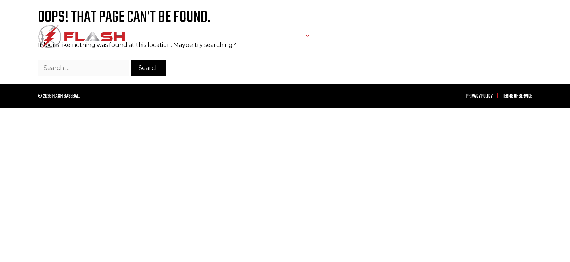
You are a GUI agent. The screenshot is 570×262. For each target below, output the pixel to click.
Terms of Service (517, 96)
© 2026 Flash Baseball (59, 96)
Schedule (262, 36)
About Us (335, 36)
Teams (303, 36)
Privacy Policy (479, 96)
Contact (516, 36)
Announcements (474, 36)
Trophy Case (374, 36)
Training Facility (422, 36)
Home (232, 36)
